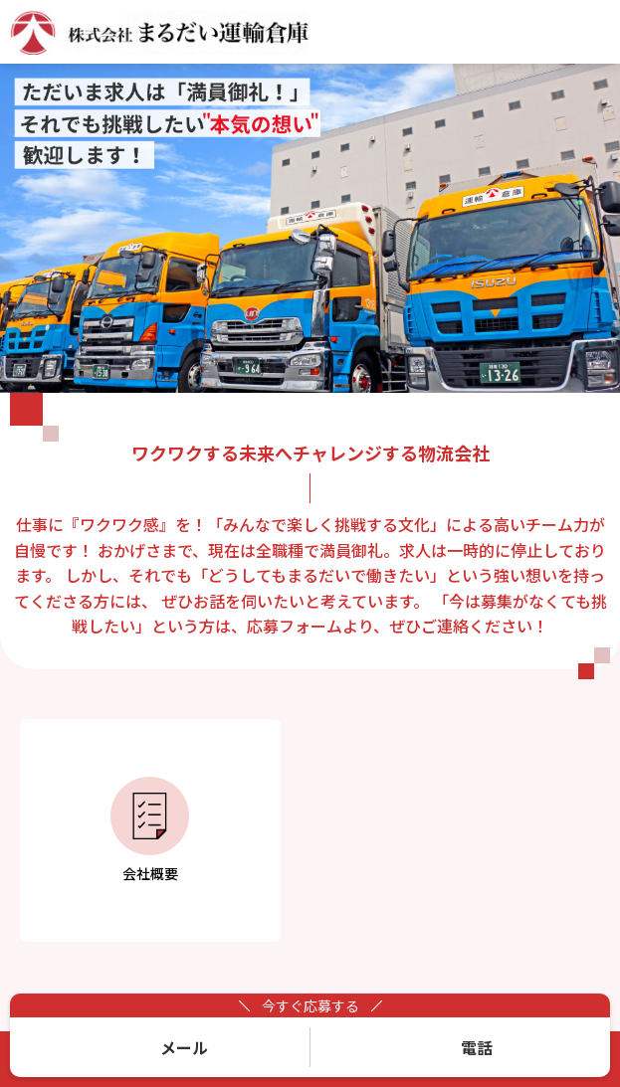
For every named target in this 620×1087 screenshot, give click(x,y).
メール (184, 1047)
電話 (477, 1047)
